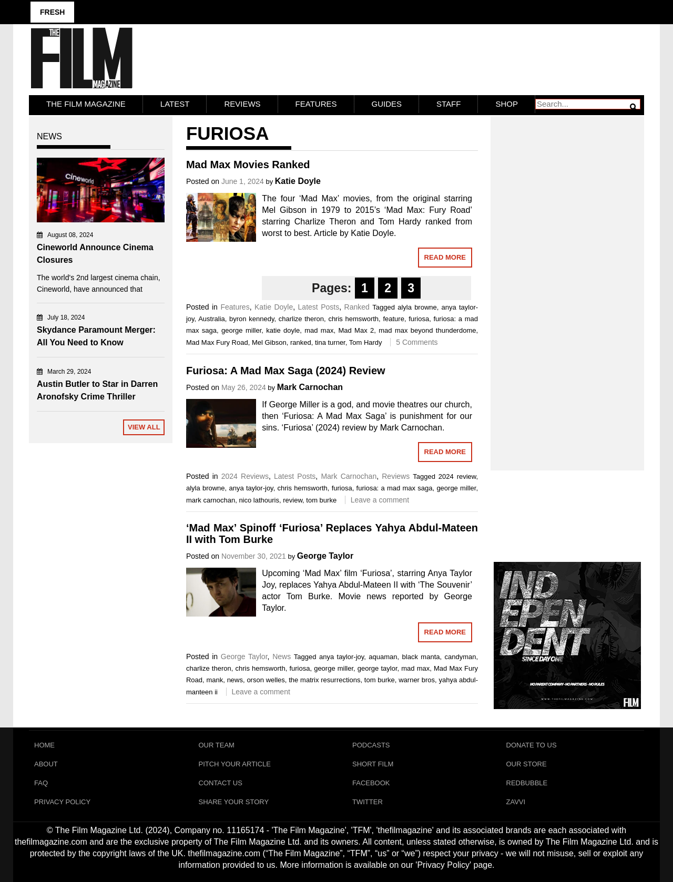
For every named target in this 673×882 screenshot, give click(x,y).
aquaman (383, 657)
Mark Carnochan (310, 387)
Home (44, 745)
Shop (506, 103)
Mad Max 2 (356, 330)
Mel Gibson (269, 342)
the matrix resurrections (324, 680)
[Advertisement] (567, 281)
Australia (211, 319)
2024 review (457, 476)
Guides (387, 103)
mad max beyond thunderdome (427, 330)
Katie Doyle (298, 181)
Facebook (371, 783)
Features (316, 103)
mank (214, 680)
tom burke (321, 500)
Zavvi (516, 802)
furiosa (419, 319)
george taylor (377, 668)
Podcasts (371, 745)
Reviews (242, 103)
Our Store (526, 764)
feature (393, 319)
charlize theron (301, 319)
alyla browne (417, 307)
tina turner (330, 342)
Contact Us (220, 783)
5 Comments (416, 342)
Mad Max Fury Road (217, 342)
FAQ (41, 783)
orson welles (265, 680)
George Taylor (325, 555)
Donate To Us (531, 745)
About (46, 764)
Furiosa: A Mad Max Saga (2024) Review (285, 370)
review (292, 500)
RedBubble (527, 783)
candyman (460, 657)
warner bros (417, 680)
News (281, 656)
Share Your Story (234, 802)
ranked (300, 342)
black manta (421, 657)
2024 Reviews (245, 476)
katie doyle (283, 330)
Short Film (372, 764)
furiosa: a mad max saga (394, 488)
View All (144, 427)
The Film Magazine (86, 103)
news (235, 680)
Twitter (367, 802)
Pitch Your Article (235, 764)
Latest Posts (319, 307)
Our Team (216, 745)
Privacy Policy (62, 802)
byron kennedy (251, 319)
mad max (318, 330)
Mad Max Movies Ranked (248, 164)
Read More (445, 257)
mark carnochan (210, 500)
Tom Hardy (365, 342)
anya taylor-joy (251, 488)
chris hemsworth (353, 319)
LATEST (175, 103)
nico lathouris (259, 500)
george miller (241, 330)
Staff (448, 103)
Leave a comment (380, 500)
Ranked (357, 307)
